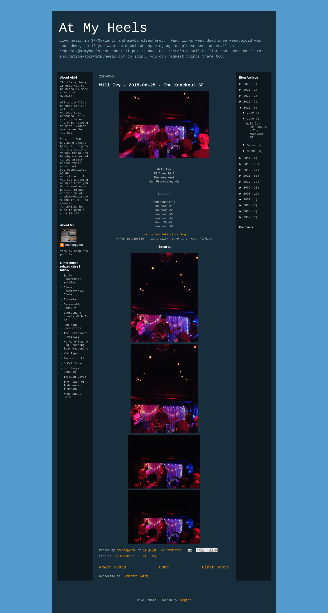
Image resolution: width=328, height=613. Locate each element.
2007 (247, 199)
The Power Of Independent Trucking (74, 385)
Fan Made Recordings (72, 326)
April (252, 145)
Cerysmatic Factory (72, 306)
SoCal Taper (73, 363)
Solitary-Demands (71, 370)
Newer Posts (112, 567)
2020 (247, 96)
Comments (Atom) (137, 576)
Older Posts (215, 567)
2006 (247, 205)
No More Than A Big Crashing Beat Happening (76, 345)
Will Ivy (150, 556)
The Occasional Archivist (76, 335)
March (252, 151)
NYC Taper (71, 353)
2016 (247, 101)
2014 (247, 158)
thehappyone (74, 245)
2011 (247, 176)
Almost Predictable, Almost (74, 291)
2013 (247, 164)
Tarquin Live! (75, 377)
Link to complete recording (163, 234)
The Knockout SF (126, 556)
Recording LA (74, 358)
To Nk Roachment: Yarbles (72, 279)
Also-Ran (71, 299)
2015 (247, 107)
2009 (247, 187)
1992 (247, 217)
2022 (247, 84)
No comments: (172, 550)
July (251, 113)
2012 (247, 170)
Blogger (185, 600)
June (251, 118)
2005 (247, 211)
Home (164, 567)
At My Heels (103, 28)
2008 (247, 193)
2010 (247, 182)
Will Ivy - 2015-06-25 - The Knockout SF (151, 85)
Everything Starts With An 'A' (76, 316)
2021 (247, 90)
